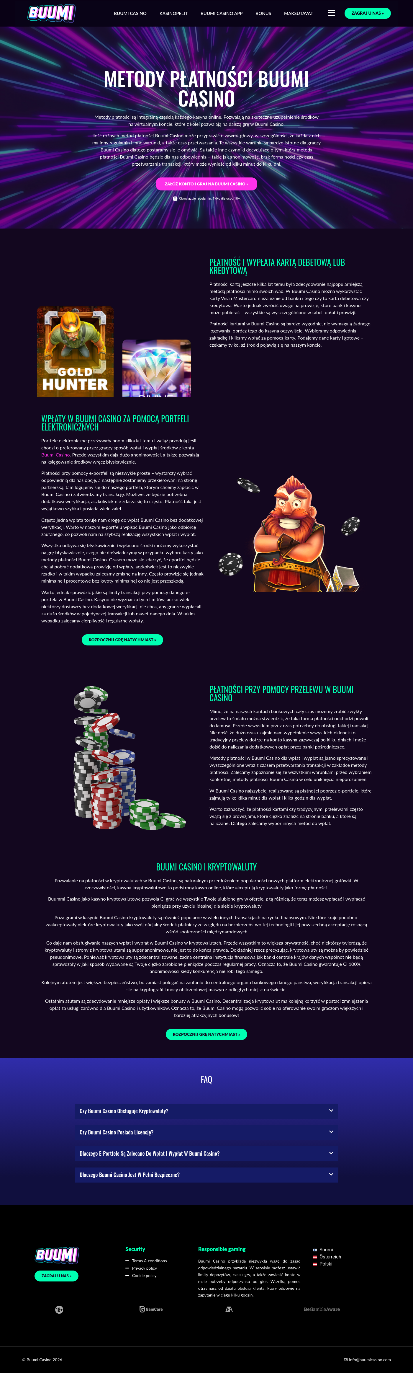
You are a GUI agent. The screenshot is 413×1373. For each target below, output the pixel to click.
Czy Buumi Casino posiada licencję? (117, 1132)
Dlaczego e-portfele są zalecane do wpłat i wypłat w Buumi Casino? (150, 1153)
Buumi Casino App (221, 13)
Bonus (263, 13)
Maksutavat (298, 13)
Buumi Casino (130, 13)
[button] (206, 1111)
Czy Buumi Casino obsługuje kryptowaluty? (124, 1111)
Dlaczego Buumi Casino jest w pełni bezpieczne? (130, 1174)
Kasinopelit (174, 13)
